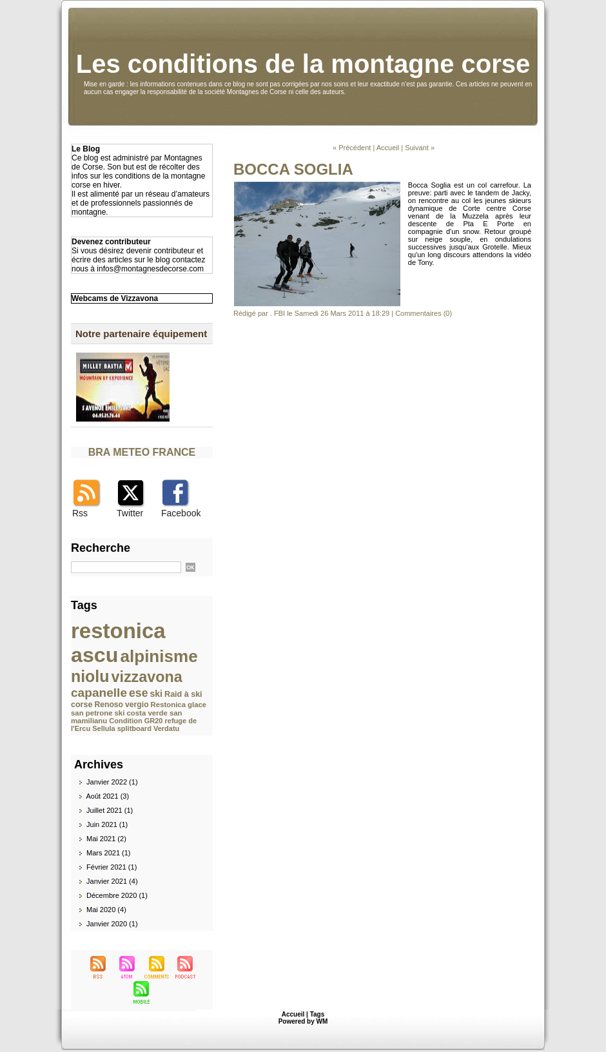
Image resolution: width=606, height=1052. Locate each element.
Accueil (387, 147)
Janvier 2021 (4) (112, 881)
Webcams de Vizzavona (115, 298)
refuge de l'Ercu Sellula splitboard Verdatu (134, 724)
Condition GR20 (135, 721)
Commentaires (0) (423, 313)
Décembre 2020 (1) (117, 895)
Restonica (168, 704)
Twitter (130, 513)
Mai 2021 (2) (106, 839)
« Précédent (352, 147)
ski (156, 693)
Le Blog (86, 148)
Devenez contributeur (111, 241)
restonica (118, 631)
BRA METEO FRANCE (142, 452)
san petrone (91, 713)
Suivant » (420, 147)
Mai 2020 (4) (106, 909)
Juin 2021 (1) (107, 824)
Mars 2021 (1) (108, 853)
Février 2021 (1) (111, 867)
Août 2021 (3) (107, 796)
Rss (80, 513)
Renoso (109, 704)
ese (138, 693)
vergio (136, 704)
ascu (94, 655)
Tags (317, 1014)
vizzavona (146, 676)
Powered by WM (303, 1021)
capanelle (99, 692)
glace (197, 704)
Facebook (180, 513)
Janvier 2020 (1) (112, 924)
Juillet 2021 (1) (109, 810)
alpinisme (159, 656)
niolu (90, 676)
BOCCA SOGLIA (293, 169)
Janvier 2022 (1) (112, 782)
